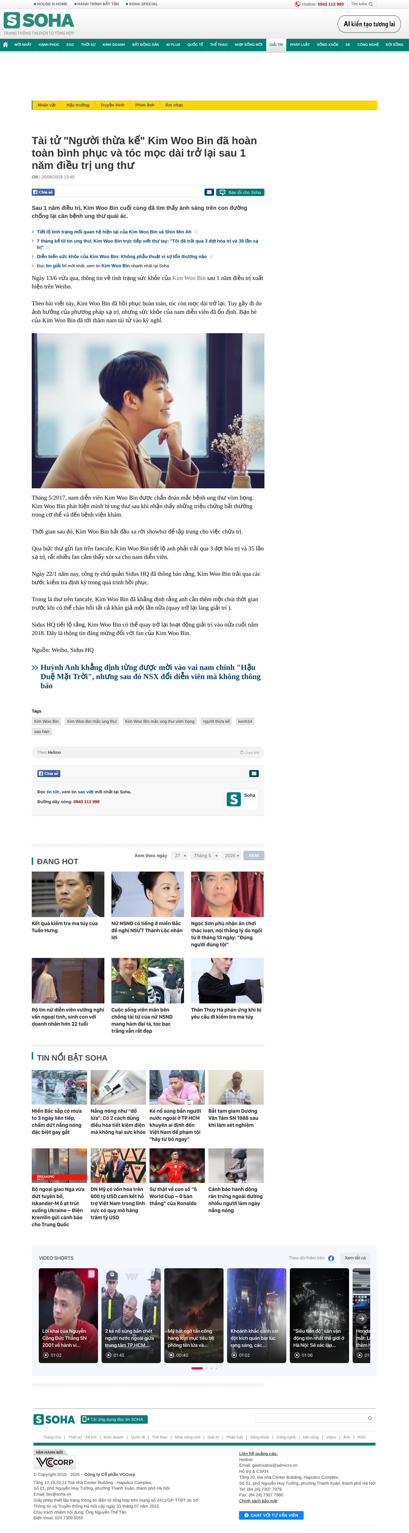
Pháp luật (300, 45)
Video (331, 1437)
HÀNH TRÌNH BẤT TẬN (98, 4)
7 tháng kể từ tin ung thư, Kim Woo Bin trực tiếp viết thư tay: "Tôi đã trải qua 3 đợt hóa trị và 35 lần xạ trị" (147, 244)
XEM (254, 855)
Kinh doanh (114, 45)
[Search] (310, 1418)
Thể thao (219, 45)
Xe (348, 45)
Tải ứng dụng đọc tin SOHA (113, 1419)
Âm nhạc (174, 105)
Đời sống (394, 45)
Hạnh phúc (49, 45)
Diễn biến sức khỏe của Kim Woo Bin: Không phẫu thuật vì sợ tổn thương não (125, 256)
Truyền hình (112, 105)
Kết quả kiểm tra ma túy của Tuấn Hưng (65, 927)
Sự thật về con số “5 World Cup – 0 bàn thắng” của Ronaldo (173, 1196)
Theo (148, 752)
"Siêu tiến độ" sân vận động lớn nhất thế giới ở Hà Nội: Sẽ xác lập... (318, 1338)
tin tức (53, 791)
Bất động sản (145, 45)
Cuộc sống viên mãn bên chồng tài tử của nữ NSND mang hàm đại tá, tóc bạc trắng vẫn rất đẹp (141, 1020)
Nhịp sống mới (248, 45)
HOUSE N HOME (52, 4)
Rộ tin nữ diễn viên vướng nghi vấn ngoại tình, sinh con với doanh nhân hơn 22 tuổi (68, 1017)
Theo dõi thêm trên (312, 1258)
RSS (362, 1437)
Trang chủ (52, 1437)
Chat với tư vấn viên (271, 1516)
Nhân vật (47, 105)
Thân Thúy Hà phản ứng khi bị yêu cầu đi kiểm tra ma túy (226, 1013)
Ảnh (346, 1437)
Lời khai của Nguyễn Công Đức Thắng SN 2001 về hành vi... (64, 1338)
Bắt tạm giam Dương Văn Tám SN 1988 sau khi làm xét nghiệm (233, 1118)
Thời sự (88, 45)
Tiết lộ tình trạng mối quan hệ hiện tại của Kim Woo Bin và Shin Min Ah (117, 231)
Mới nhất (23, 45)
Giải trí (276, 45)
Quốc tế (195, 45)
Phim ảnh (144, 105)
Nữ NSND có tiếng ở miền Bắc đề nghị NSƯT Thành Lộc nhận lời (147, 930)
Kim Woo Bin (116, 265)
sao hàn (41, 731)
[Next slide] (361, 1318)
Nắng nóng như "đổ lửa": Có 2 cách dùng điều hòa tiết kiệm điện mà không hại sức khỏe (118, 1121)
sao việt (86, 791)
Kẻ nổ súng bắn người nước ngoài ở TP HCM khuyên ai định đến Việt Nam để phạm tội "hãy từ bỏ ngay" (175, 1125)
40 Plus (173, 45)
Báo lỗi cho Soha (245, 192)
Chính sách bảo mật (258, 1500)
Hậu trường (78, 105)
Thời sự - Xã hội (82, 1437)
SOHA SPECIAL (143, 4)
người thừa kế (216, 721)
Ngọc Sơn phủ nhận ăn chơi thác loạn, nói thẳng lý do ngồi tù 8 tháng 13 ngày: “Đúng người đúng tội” (226, 934)
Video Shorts (56, 1258)
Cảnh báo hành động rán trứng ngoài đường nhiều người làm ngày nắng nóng (235, 1200)
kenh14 (245, 721)
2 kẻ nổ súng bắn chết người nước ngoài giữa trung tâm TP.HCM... (129, 1338)
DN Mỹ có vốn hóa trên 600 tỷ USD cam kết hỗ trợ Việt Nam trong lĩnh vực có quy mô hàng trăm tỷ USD (118, 1203)
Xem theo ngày (151, 855)
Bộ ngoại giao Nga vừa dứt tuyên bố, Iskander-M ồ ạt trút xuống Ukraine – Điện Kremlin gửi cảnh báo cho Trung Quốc (58, 1207)
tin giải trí (56, 265)
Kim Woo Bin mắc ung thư (91, 721)
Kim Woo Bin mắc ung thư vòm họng (160, 721)
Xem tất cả (355, 1258)
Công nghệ (368, 45)
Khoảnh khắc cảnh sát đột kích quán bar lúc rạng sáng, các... (255, 1338)
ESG (70, 45)
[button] (197, 1368)
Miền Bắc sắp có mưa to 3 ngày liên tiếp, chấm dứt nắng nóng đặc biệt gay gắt (57, 1121)
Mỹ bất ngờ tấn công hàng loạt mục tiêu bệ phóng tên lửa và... (191, 1338)
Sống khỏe (327, 45)
